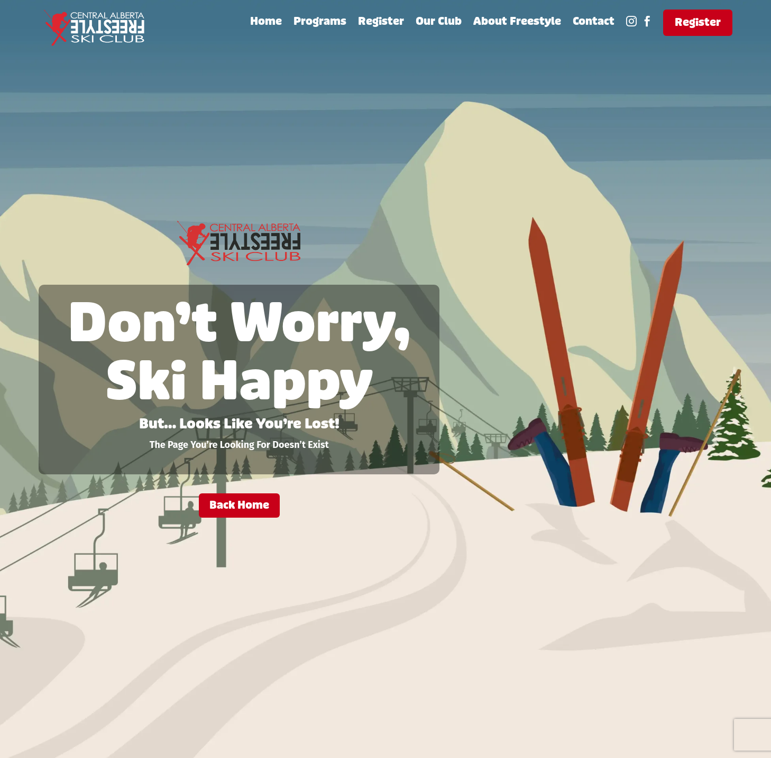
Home (266, 23)
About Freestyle (517, 23)
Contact (593, 23)
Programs (319, 23)
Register (381, 23)
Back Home (239, 505)
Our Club (439, 23)
